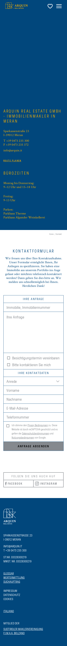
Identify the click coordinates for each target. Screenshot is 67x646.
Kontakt (59, 234)
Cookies (8, 599)
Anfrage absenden (33, 446)
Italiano (8, 611)
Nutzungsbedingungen (23, 437)
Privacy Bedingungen (38, 425)
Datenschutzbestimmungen (35, 433)
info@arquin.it (12, 150)
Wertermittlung (14, 577)
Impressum (10, 591)
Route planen (12, 160)
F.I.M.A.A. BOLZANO (14, 633)
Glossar (8, 573)
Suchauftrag (11, 581)
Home (51, 234)
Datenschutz (11, 595)
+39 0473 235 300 (17, 140)
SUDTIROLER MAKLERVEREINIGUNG (23, 629)
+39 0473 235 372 (17, 144)
